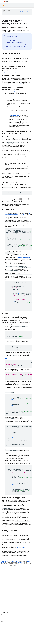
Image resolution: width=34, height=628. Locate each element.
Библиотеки (3, 619)
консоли (9, 92)
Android (27, 83)
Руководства (3, 614)
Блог (2, 626)
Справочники (3, 616)
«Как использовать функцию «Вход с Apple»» (16, 45)
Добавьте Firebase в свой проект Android (18, 109)
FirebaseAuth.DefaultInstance (16, 189)
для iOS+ (20, 83)
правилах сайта (20, 562)
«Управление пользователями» (23, 257)
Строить (15, 17)
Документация (5, 5)
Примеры (2, 617)
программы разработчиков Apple (9, 72)
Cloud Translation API (24, 11)
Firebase (3, 17)
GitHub (2, 621)
